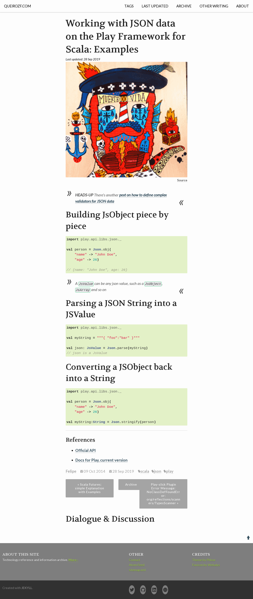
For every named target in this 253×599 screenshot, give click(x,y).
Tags (129, 6)
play (169, 471)
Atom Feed (136, 565)
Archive (184, 6)
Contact (134, 560)
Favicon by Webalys (206, 565)
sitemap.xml (137, 570)
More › (73, 560)
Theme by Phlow (203, 560)
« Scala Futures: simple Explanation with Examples (89, 488)
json (157, 471)
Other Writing (214, 6)
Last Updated (155, 6)
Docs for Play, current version (101, 460)
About (242, 6)
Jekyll (26, 588)
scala (144, 471)
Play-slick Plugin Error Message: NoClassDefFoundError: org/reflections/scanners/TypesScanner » (163, 494)
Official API (85, 450)
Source (182, 180)
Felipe (71, 471)
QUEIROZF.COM (17, 6)
